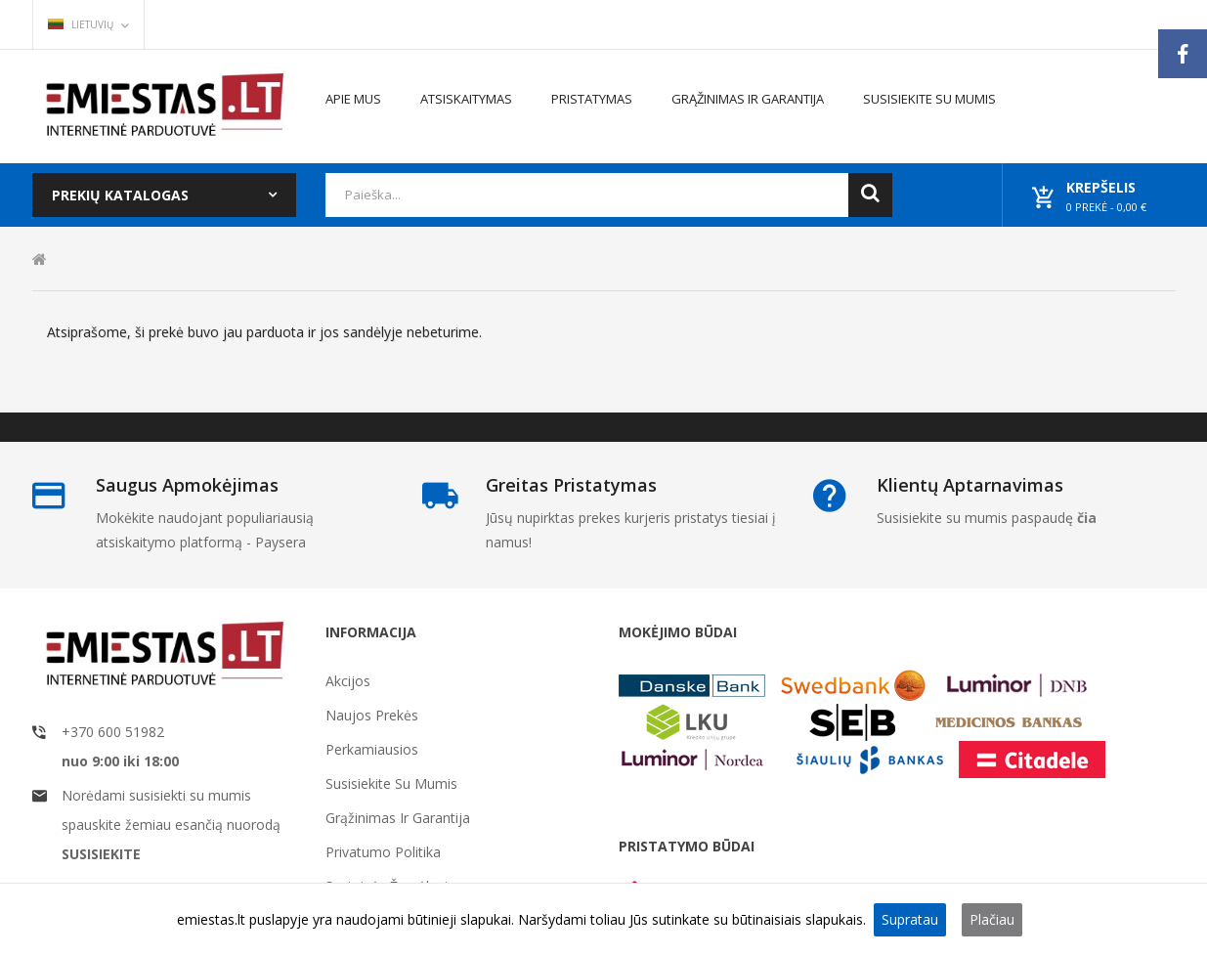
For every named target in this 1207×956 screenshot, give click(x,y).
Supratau (910, 919)
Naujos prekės (371, 715)
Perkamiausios (371, 749)
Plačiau (992, 919)
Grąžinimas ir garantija (397, 817)
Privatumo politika (383, 852)
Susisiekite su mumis (391, 783)
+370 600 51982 (113, 731)
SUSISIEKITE (101, 854)
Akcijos (347, 681)
